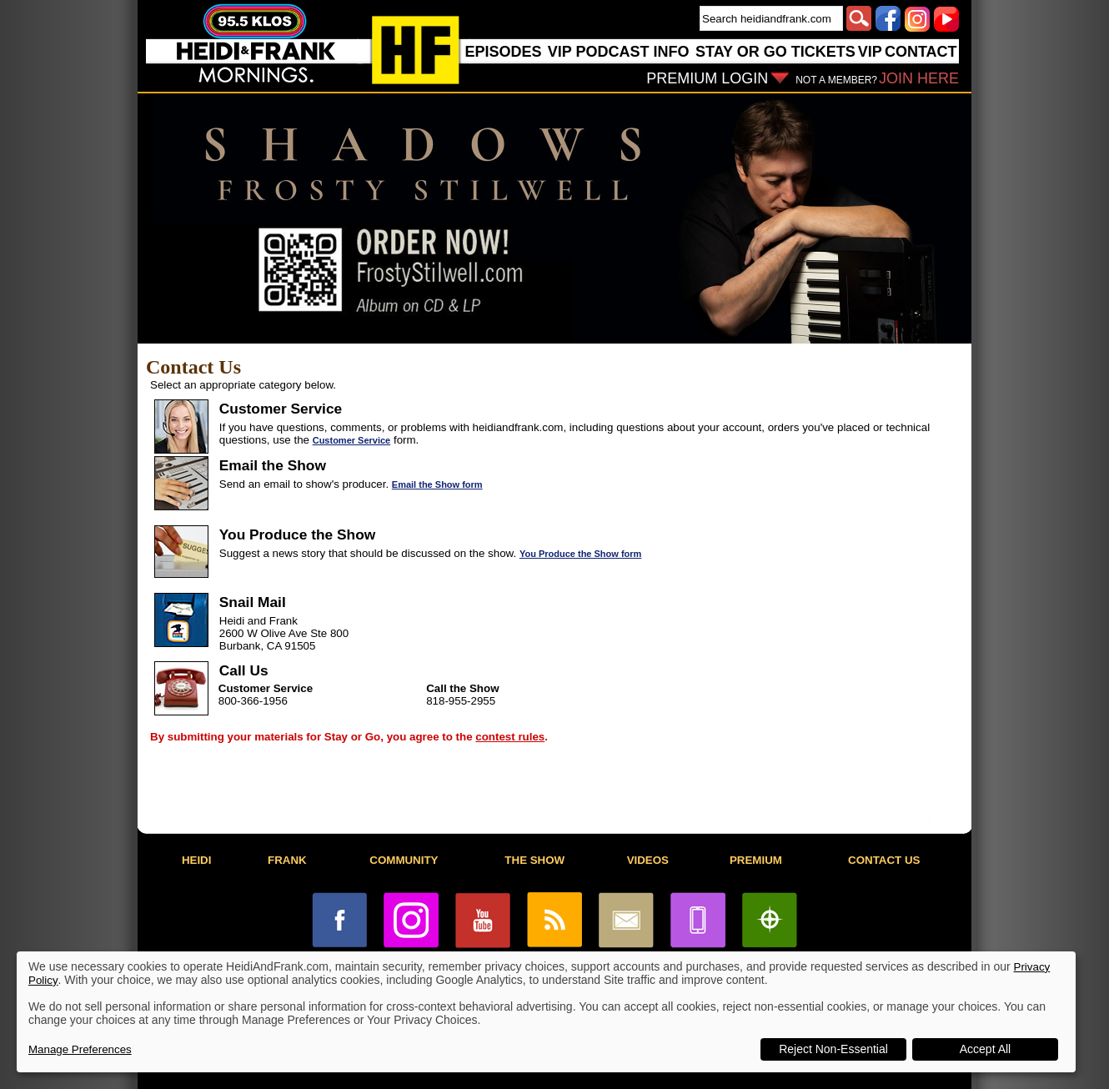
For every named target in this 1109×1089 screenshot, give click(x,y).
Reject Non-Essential (833, 1049)
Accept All (985, 1049)
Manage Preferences (80, 1049)
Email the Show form (437, 484)
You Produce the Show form (580, 554)
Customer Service (352, 440)
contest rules (509, 736)
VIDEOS (648, 860)
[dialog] (546, 1011)
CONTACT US (884, 860)
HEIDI (197, 860)
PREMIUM (756, 860)
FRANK (287, 860)
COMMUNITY (403, 860)
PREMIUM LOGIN (707, 78)
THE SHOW (534, 860)
